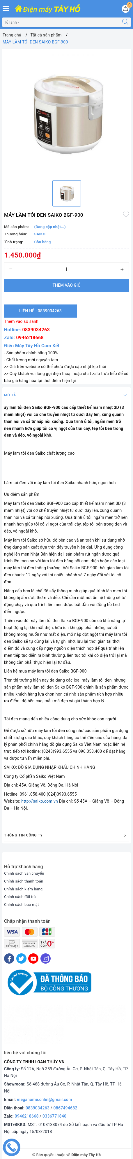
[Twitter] (21, 958)
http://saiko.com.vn (39, 801)
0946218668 (30, 337)
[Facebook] (9, 958)
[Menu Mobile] (6, 7)
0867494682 (65, 1108)
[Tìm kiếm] (125, 22)
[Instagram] (45, 958)
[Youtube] (33, 958)
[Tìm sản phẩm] (61, 22)
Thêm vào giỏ (66, 285)
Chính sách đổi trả (20, 896)
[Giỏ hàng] (126, 9)
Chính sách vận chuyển (24, 873)
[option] (66, 113)
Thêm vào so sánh (21, 321)
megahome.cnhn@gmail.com (44, 1099)
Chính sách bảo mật (21, 904)
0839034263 (36, 329)
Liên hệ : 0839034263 (40, 311)
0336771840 (54, 1116)
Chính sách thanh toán (23, 881)
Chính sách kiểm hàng (23, 889)
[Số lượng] (66, 269)
